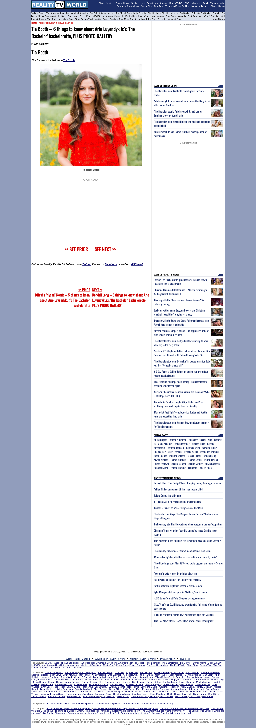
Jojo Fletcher (132, 672)
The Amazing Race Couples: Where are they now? (184, 708)
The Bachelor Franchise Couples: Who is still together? (113, 711)
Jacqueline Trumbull (209, 452)
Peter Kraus (87, 687)
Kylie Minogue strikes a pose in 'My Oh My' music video (180, 592)
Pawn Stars (122, 665)
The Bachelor (154, 13)
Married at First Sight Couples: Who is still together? (125, 713)
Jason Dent (195, 696)
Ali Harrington (160, 440)
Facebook (111, 264)
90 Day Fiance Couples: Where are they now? (69, 708)
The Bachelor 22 (64, 23)
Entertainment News (157, 3)
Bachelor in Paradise (137, 13)
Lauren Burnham (178, 460)
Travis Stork (66, 677)
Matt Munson (209, 691)
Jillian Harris (161, 675)
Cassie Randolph (176, 677)
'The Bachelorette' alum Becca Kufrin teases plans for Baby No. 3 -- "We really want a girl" (182, 363)
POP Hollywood (192, 3)
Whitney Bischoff (117, 687)
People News (122, 3)
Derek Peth (163, 691)
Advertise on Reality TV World (110, 659)
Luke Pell (186, 694)
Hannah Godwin (211, 677)
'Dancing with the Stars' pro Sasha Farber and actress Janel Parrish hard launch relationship (181, 323)
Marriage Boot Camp (166, 16)
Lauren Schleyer (161, 464)
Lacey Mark (45, 694)
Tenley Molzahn (204, 687)
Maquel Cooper (178, 464)
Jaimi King (88, 694)
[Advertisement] (128, 636)
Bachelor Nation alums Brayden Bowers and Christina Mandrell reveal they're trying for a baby (179, 312)
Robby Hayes (173, 694)
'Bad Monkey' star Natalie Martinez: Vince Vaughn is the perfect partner (188, 524)
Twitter (86, 264)
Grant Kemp (214, 694)
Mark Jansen (181, 696)
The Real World (177, 665)
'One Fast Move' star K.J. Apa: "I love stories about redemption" (184, 621)
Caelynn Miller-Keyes (41, 679)
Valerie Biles (206, 468)
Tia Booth (69, 60)
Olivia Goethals (212, 464)
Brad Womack (114, 675)
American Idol (72, 13)
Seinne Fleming (178, 468)
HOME (34, 23)
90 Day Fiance (38, 13)
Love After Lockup (146, 16)
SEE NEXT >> (105, 249)
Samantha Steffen (52, 691)
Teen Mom (124, 19)
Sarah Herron (199, 694)
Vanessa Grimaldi (134, 684)
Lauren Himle (84, 691)
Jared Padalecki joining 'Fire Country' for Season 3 (177, 580)
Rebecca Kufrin (161, 468)
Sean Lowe (55, 675)
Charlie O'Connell (82, 677)
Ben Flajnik (84, 675)
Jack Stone (58, 694)
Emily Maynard (70, 675)
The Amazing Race (55, 13)
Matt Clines (207, 696)
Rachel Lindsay (105, 672)
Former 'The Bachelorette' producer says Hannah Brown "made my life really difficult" (180, 282)
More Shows (219, 19)
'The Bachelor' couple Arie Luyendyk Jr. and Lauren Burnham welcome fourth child (178, 113)
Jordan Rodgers (153, 684)
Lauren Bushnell (171, 684)
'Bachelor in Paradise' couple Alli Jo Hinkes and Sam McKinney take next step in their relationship (178, 404)
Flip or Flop (85, 16)
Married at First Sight (187, 16)
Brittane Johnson (176, 448)
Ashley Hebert (99, 675)
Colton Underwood (54, 672)
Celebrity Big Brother (201, 13)
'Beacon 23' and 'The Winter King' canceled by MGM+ (179, 508)
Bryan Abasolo (117, 684)
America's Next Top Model (113, 13)
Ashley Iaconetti (196, 689)
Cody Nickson (108, 696)
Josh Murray (101, 687)
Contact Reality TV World (143, 659)
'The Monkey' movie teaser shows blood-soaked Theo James (182, 551)
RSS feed (137, 264)
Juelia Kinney (212, 689)
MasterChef (203, 16)
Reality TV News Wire (214, 3)
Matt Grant (208, 675)
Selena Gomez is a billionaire (167, 495)
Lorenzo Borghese (50, 677)
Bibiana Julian (198, 444)
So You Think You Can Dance (95, 19)
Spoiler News (138, 3)
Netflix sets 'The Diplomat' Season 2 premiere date (178, 586)
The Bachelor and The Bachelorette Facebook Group (147, 703)
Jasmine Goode (193, 691)
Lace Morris (98, 691)
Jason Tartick (155, 679)
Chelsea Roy (160, 452)
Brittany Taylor (193, 448)
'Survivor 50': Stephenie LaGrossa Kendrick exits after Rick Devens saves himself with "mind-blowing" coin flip (182, 353)
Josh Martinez (166, 696)
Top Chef (152, 19)
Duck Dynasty (214, 663)
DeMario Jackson (133, 691)
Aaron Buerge (146, 677)
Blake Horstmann (122, 679)
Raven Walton (74, 696)
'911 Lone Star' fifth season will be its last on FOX (177, 502)
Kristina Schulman (64, 689)
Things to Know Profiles (177, 6)
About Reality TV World (78, 659)
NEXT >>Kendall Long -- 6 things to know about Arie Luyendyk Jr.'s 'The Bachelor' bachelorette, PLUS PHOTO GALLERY (120, 297)
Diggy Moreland (157, 694)
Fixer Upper (73, 16)
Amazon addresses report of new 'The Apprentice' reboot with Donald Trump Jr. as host (181, 333)
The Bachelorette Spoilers (107, 703)
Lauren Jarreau (211, 460)
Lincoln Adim (91, 679)
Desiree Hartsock (39, 675)
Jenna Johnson (38, 696)
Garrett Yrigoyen (171, 679)
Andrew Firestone (129, 677)
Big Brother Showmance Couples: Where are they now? (70, 713)
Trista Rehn (160, 677)
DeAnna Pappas (193, 675)
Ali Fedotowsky (130, 675)
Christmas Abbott (139, 696)
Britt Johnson (138, 682)
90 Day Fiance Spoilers (58, 703)
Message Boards (199, 6)
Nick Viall (119, 672)
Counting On (219, 13)
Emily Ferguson (143, 689)
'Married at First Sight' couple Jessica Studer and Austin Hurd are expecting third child (180, 414)
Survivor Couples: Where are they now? (171, 713)
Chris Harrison (175, 452)
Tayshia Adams (194, 677)
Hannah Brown (61, 679)
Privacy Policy (167, 659)
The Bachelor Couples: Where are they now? (164, 711)
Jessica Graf (123, 696)
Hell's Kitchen (98, 16)
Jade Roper (59, 687)
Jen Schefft (113, 677)
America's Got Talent (90, 13)
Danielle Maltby (202, 684)
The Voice (163, 19)
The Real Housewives (57, 19)
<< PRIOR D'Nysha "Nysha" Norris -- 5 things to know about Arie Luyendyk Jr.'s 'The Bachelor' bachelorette (62, 297)
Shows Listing (218, 6)
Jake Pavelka (146, 675)
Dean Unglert (46, 689)
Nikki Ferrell (133, 687)
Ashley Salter (69, 691)
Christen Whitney (121, 694)
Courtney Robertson (169, 687)
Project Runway (38, 19)
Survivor (114, 19)
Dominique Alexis (103, 694)
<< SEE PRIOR (76, 249)
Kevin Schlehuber (56, 696)
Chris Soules (177, 672)
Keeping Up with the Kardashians (121, 16)
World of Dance (175, 19)
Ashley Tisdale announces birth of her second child (178, 489)
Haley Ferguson (161, 689)
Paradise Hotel (218, 16)
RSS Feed (185, 659)
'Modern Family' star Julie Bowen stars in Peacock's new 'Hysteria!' (185, 557)
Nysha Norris (47, 684)
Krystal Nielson (161, 460)
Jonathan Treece (140, 694)
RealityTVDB (175, 3)
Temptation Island (138, 19)
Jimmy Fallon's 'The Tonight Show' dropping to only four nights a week (187, 483)
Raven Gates (177, 691)
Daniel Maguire (73, 694)
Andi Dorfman (192, 672)
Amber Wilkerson (178, 440)
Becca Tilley (115, 689)
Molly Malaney (188, 687)
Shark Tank (74, 19)
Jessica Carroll (194, 456)
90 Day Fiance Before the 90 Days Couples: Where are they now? (125, 708)
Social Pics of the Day (152, 6)
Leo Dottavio (105, 679)
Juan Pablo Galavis (210, 672)
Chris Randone (139, 679)
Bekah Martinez (182, 444)
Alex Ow (153, 696)
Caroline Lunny (209, 448)
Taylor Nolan (150, 691)
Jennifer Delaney (177, 456)
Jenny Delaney (72, 682)
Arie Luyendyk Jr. (87, 672)
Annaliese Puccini (197, 440)
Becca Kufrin (71, 672)
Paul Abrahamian (91, 696)
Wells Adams (186, 684)
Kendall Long (210, 456)
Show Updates (106, 3)
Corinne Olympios (114, 691)
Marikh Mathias (195, 464)
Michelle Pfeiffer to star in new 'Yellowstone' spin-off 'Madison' (184, 615)
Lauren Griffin (195, 460)
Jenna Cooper (160, 456)
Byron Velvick (99, 677)
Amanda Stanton (179, 689)
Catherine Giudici (149, 687)
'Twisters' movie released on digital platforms (175, 573)
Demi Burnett (76, 679)
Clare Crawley (100, 689)
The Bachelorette (170, 13)
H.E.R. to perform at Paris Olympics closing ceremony (179, 598)
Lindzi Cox (36, 691)
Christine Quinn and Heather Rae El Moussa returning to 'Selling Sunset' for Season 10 (180, 292)
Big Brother (185, 13)
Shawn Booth (73, 687)
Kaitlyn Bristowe (161, 672)
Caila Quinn (128, 689)
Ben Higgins (146, 672)
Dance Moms (37, 16)
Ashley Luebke (165, 444)
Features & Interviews (128, 6)
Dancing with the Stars (55, 16)
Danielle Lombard (83, 689)
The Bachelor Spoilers (82, 703)
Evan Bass (46, 687)
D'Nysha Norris (191, 452)
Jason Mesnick (175, 675)
